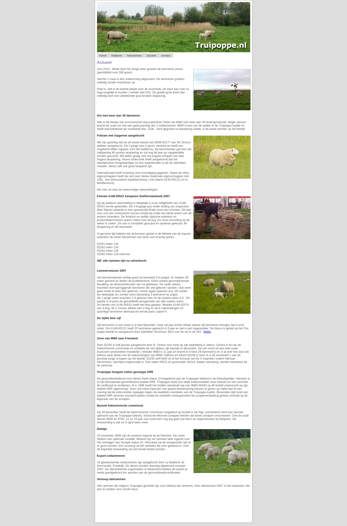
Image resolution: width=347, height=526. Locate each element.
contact (165, 55)
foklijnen (117, 55)
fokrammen (134, 55)
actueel (151, 55)
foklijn (207, 331)
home (103, 55)
